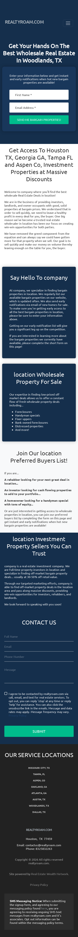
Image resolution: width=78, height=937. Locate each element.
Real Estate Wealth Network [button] (49, 874)
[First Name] (39, 95)
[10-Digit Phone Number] (39, 657)
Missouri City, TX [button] (39, 767)
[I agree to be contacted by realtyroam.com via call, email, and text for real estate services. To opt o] (5, 693)
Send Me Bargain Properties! (39, 119)
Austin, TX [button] (39, 799)
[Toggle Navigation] (68, 23)
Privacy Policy (17, 715)
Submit (39, 731)
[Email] (39, 107)
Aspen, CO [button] (39, 780)
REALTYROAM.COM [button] (24, 21)
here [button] (44, 908)
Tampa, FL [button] (39, 774)
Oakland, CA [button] (39, 786)
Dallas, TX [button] (39, 811)
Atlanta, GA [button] (39, 793)
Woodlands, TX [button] (39, 805)
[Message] (39, 673)
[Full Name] (39, 636)
